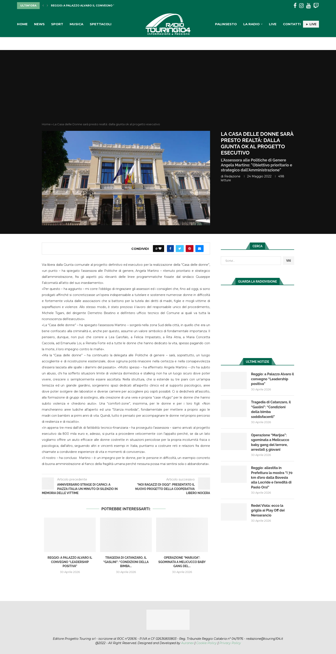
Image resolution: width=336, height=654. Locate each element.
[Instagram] (301, 6)
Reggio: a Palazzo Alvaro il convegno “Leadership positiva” (99, 5)
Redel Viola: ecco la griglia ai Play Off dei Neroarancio (268, 510)
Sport (57, 24)
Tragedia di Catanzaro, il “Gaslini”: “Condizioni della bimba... (126, 562)
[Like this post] (160, 248)
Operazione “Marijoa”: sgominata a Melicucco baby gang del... (182, 562)
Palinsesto (226, 24)
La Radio (251, 24)
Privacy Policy (230, 643)
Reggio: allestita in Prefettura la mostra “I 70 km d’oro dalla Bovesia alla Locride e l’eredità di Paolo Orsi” (271, 477)
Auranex (187, 643)
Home (22, 24)
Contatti (292, 24)
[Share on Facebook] (170, 248)
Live (272, 24)
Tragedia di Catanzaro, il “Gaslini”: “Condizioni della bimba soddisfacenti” (271, 409)
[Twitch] (316, 6)
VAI (288, 260)
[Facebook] (295, 6)
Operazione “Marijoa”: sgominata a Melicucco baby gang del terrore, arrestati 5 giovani (270, 442)
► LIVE (311, 24)
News (39, 24)
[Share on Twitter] (180, 248)
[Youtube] (308, 6)
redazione (232, 176)
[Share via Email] (199, 248)
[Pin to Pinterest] (189, 248)
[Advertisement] (168, 90)
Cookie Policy (206, 643)
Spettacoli (100, 24)
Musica (76, 24)
